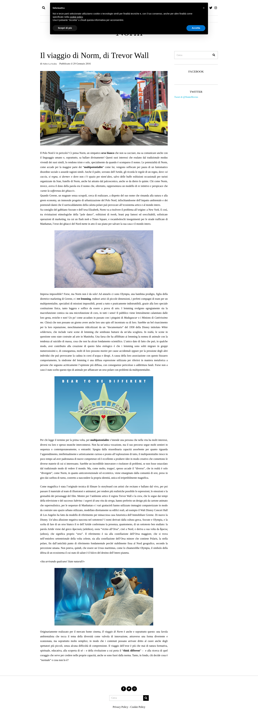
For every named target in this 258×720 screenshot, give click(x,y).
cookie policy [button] (76, 17)
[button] (214, 55)
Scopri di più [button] (65, 28)
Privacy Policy (120, 707)
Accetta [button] (196, 28)
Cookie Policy (137, 707)
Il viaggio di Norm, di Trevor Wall (94, 55)
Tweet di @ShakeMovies (186, 97)
